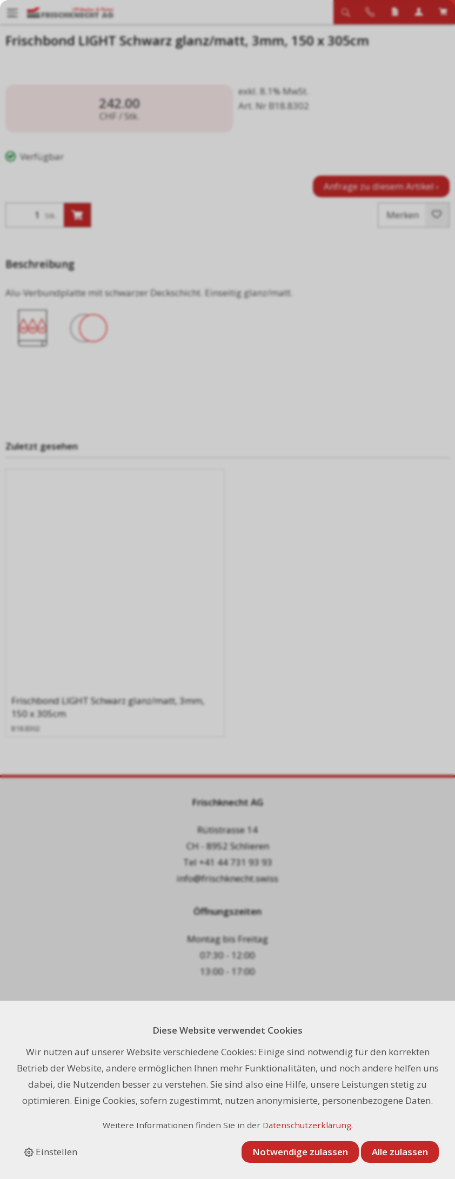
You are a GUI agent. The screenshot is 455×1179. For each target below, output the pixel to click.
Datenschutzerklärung (307, 1125)
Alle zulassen (400, 1151)
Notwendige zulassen (300, 1151)
